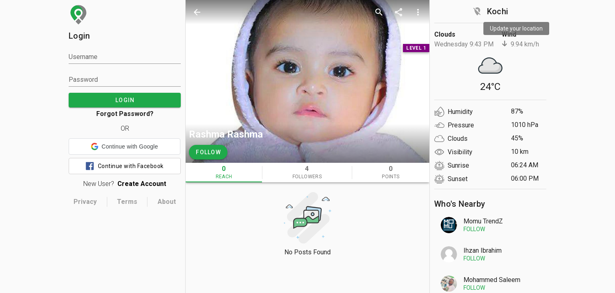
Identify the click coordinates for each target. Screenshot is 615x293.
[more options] (418, 12)
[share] (398, 12)
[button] (124, 146)
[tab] (224, 172)
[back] (197, 12)
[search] (379, 12)
